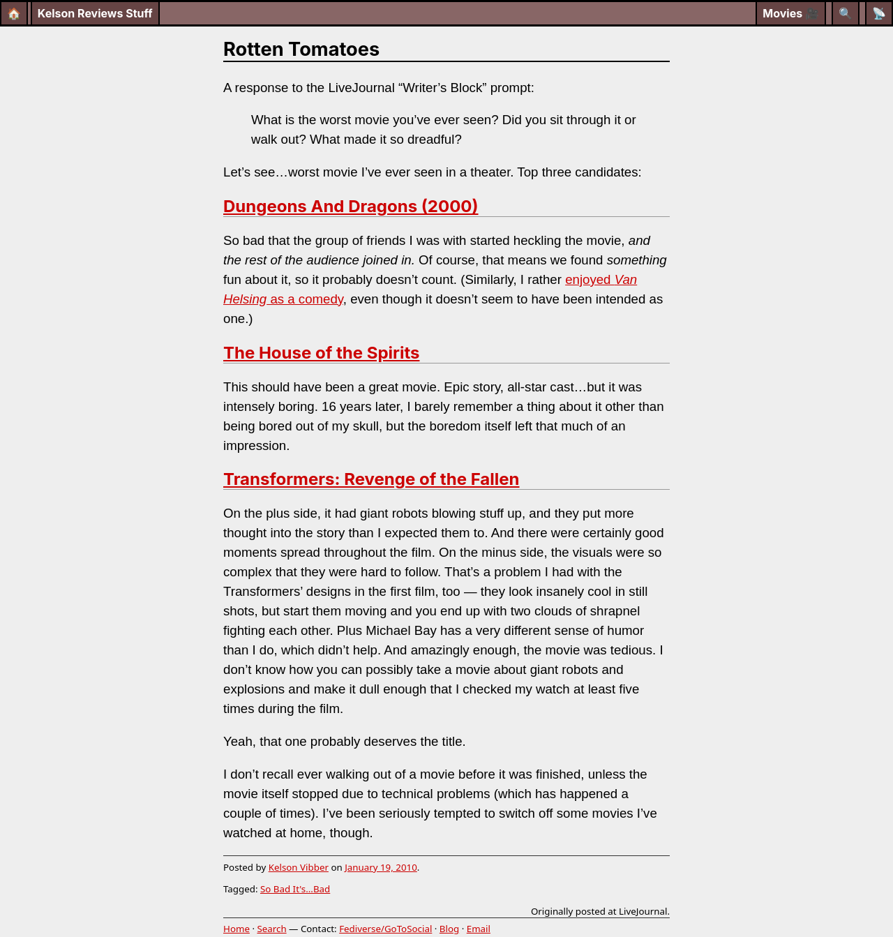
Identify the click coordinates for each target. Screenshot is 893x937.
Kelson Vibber (299, 867)
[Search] (846, 13)
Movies (791, 13)
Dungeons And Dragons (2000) (351, 206)
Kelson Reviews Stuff (95, 13)
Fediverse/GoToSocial (385, 928)
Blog (449, 928)
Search (271, 928)
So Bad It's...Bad (295, 889)
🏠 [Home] (14, 13)
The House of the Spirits (321, 353)
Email (478, 928)
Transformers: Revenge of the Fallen (371, 479)
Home (236, 928)
